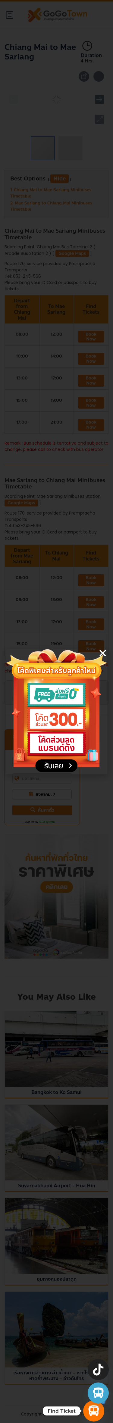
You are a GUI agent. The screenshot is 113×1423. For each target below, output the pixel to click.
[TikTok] (98, 1369)
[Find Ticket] (93, 1410)
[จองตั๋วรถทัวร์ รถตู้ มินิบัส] (98, 1392)
